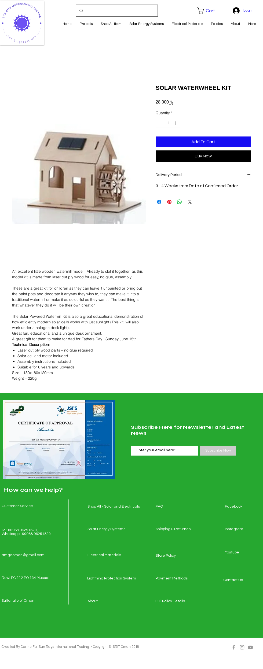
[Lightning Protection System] (111, 578)
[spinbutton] (168, 123)
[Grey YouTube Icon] (250, 647)
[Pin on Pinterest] (169, 202)
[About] (106, 601)
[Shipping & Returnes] (175, 529)
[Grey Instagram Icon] (242, 647)
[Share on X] (190, 202)
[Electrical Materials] (106, 555)
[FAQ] (175, 506)
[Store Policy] (175, 556)
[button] (209, 11)
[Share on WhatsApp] (179, 202)
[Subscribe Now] (218, 451)
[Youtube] (244, 552)
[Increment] (176, 123)
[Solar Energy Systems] (106, 529)
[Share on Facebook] (159, 202)
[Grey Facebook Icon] (234, 647)
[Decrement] (159, 123)
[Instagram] (244, 529)
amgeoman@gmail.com (23, 555)
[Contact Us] (242, 580)
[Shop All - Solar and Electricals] (113, 506)
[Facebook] (244, 506)
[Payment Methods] (175, 578)
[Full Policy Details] (174, 601)
